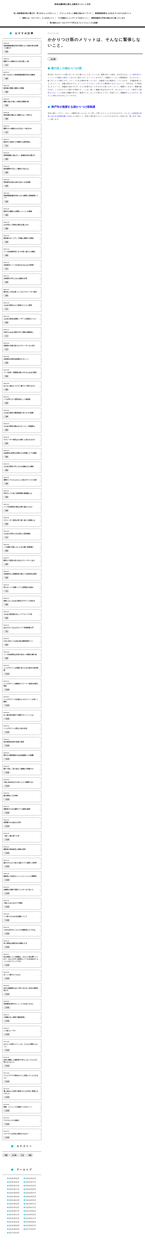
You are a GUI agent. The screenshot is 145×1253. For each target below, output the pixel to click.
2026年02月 (14, 1178)
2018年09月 (31, 1222)
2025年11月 (31, 1182)
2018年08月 (14, 1225)
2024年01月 (31, 1204)
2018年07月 (31, 1225)
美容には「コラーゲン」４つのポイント (38, 18)
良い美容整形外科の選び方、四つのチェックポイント (35, 13)
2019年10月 (31, 1214)
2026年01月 (31, 1178)
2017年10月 (14, 1232)
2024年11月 (14, 1189)
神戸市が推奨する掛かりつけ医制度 (73, 106)
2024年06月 (14, 1196)
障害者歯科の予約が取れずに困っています (108, 18)
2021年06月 (31, 1211)
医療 (6, 1155)
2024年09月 (31, 1189)
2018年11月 (31, 1218)
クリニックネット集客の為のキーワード (76, 13)
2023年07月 (14, 1211)
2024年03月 (31, 1200)
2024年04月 (14, 1200)
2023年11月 (31, 1207)
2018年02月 (14, 1229)
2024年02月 (14, 1204)
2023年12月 (14, 1207)
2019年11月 (14, 1214)
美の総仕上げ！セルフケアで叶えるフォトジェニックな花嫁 (74, 23)
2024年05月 (31, 1196)
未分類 (53, 59)
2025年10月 (14, 1185)
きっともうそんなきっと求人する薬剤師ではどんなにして (101, 83)
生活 (22, 1155)
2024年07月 (31, 1193)
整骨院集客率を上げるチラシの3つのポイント (113, 13)
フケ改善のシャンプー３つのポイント (73, 18)
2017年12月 (31, 1229)
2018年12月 (14, 1218)
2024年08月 (14, 1193)
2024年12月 (31, 1185)
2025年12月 (14, 1182)
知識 (30, 1155)
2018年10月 (14, 1222)
